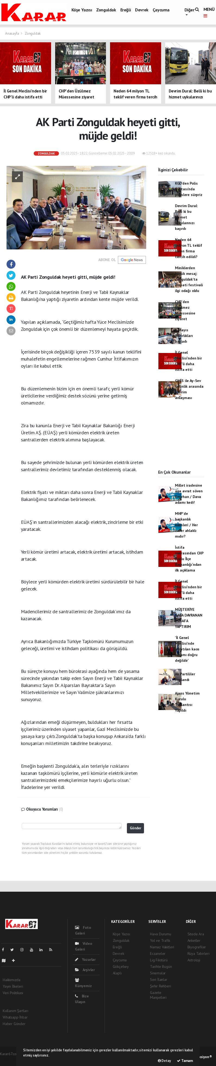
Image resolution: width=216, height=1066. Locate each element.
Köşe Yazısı (81, 9)
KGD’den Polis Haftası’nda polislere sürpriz (188, 189)
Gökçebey (121, 966)
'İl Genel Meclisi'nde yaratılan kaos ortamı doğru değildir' (187, 649)
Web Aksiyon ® (201, 1057)
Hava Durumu (160, 934)
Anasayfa (12, 33)
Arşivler (85, 969)
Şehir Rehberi (160, 986)
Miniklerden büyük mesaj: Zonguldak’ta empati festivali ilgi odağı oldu (189, 279)
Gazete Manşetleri (158, 995)
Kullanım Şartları (15, 1010)
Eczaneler (157, 953)
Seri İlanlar (158, 979)
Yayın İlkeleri (13, 986)
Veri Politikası (13, 992)
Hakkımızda (11, 979)
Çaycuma (161, 9)
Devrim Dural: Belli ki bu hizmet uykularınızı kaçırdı (186, 217)
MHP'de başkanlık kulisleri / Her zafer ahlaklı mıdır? (186, 525)
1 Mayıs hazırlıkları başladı (184, 335)
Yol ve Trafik (160, 940)
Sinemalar (158, 973)
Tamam (185, 1060)
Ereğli (125, 9)
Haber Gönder (14, 1023)
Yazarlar (85, 959)
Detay (164, 1060)
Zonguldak (106, 9)
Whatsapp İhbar (15, 1017)
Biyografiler (196, 947)
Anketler (194, 940)
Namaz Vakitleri (162, 947)
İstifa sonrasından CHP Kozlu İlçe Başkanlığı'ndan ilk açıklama (189, 559)
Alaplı (117, 973)
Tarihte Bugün (161, 966)
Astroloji (193, 960)
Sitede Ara (195, 934)
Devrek (141, 9)
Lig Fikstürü (159, 960)
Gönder (135, 828)
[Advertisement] (181, 440)
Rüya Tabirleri (198, 953)
